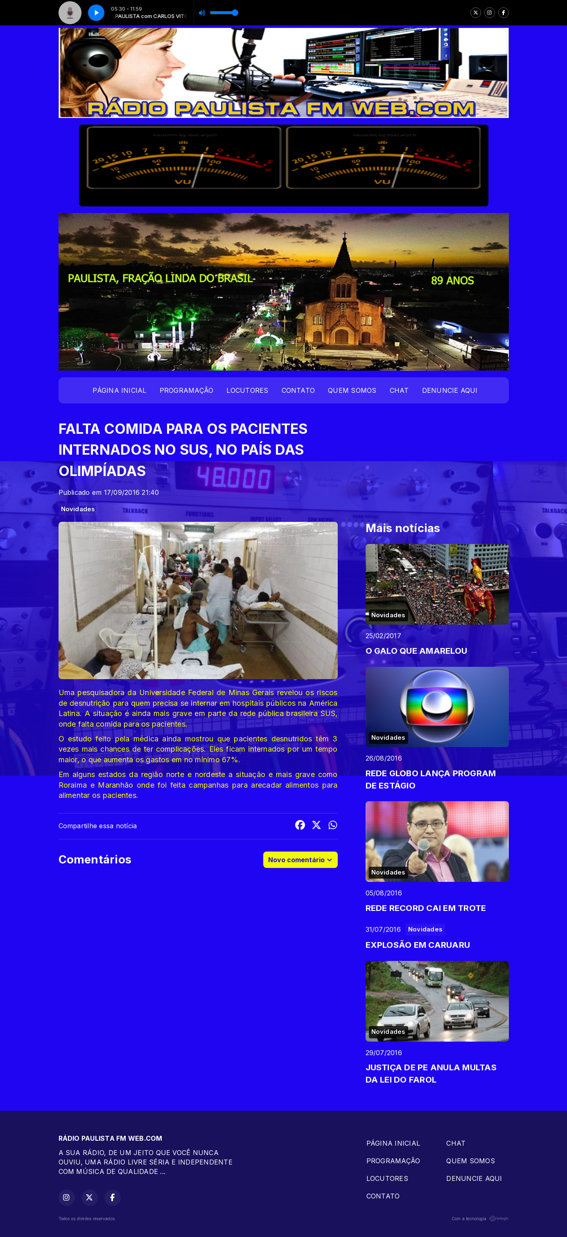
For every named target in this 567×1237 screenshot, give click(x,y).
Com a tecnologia (480, 1218)
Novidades (78, 509)
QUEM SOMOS (352, 390)
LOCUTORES (247, 390)
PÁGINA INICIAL (119, 390)
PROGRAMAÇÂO (187, 390)
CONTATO (298, 390)
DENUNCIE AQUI (450, 390)
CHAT (399, 390)
